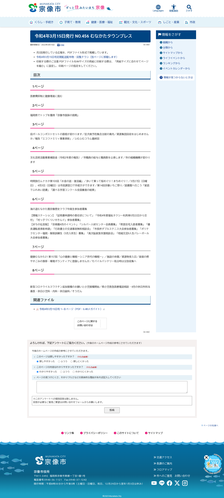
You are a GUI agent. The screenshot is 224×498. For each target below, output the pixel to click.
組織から (168, 42)
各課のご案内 (162, 463)
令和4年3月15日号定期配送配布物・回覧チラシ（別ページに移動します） (77, 57)
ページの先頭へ (210, 425)
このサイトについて (126, 433)
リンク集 (67, 433)
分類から (168, 47)
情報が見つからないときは (176, 77)
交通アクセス (162, 457)
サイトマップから (173, 52)
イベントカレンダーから (176, 68)
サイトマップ (154, 433)
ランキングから (171, 63)
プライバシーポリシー (94, 433)
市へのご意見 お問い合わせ (171, 475)
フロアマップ (162, 469)
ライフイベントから (174, 58)
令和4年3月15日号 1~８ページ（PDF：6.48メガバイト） (70, 309)
